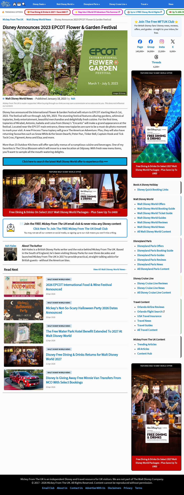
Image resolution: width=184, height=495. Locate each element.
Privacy (128, 488)
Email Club (48, 488)
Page (140, 47)
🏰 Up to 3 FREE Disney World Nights (144, 12)
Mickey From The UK (13, 19)
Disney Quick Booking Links (152, 189)
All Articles (143, 349)
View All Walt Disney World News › (109, 269)
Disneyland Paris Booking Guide (155, 250)
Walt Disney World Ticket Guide (154, 213)
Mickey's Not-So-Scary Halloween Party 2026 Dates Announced (82, 310)
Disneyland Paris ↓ (92, 4)
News (171, 4)
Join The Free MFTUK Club (156, 22)
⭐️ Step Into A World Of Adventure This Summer (97, 12)
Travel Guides (145, 325)
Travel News (144, 321)
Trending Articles (146, 344)
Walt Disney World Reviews (152, 222)
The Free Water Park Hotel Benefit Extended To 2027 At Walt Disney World (84, 333)
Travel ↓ (144, 4)
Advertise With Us (95, 488)
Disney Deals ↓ (39, 4)
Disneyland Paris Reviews (151, 260)
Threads (156, 62)
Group (150, 47)
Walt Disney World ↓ (65, 4)
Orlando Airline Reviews (150, 307)
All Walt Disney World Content (154, 231)
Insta (162, 47)
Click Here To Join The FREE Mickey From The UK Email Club (70, 229)
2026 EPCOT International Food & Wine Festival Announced (79, 287)
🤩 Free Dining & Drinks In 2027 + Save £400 (47, 12)
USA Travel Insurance (149, 316)
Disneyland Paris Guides (150, 255)
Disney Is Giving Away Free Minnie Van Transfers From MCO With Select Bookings (83, 380)
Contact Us (76, 488)
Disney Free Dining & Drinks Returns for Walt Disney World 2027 (82, 356)
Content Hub (144, 353)
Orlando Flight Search (149, 311)
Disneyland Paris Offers (150, 246)
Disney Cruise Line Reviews (152, 283)
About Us (62, 488)
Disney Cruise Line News (150, 288)
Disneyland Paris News (150, 264)
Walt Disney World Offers (151, 204)
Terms (138, 488)
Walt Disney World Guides (151, 218)
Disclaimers (114, 488)
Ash (73, 98)
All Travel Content (147, 330)
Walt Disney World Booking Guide (156, 208)
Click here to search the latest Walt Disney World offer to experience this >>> (65, 161)
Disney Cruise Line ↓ (118, 4)
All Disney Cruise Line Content (154, 292)
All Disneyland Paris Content (153, 269)
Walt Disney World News (38, 19)
